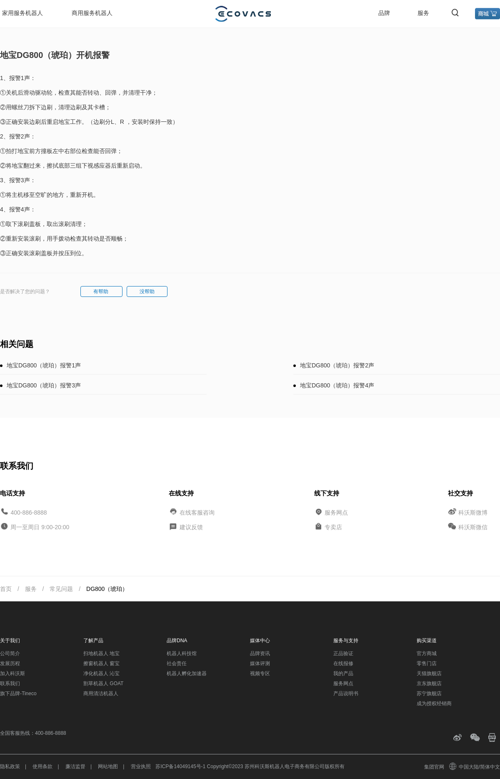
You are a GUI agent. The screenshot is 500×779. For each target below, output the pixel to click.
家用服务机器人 (22, 13)
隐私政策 (10, 766)
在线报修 (343, 663)
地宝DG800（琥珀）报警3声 (44, 385)
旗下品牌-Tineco (18, 693)
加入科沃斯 (12, 673)
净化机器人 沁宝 (101, 673)
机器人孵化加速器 (187, 673)
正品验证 (343, 653)
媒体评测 (260, 663)
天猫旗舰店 (429, 673)
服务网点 (336, 512)
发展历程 (10, 663)
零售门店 (427, 663)
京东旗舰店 (429, 683)
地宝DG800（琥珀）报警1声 (44, 365)
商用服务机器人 (92, 13)
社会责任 (177, 663)
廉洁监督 (75, 766)
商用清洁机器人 (100, 693)
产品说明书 (345, 693)
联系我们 (10, 683)
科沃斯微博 (473, 512)
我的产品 (343, 673)
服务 (423, 13)
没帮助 (147, 291)
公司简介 (10, 653)
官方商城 (427, 653)
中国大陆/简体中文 (475, 767)
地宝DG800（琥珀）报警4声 (337, 385)
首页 (6, 589)
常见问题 (61, 589)
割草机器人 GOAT (103, 683)
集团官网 (434, 767)
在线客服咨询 (197, 512)
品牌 (384, 13)
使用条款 (42, 766)
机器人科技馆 (182, 653)
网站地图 (108, 766)
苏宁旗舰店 (429, 693)
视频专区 (260, 673)
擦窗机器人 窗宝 (101, 663)
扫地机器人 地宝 (101, 653)
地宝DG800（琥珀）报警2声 (337, 365)
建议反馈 (191, 527)
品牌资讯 (260, 653)
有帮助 (101, 291)
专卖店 (333, 527)
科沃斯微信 (473, 527)
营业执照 (141, 766)
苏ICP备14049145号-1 (180, 766)
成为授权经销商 (434, 703)
